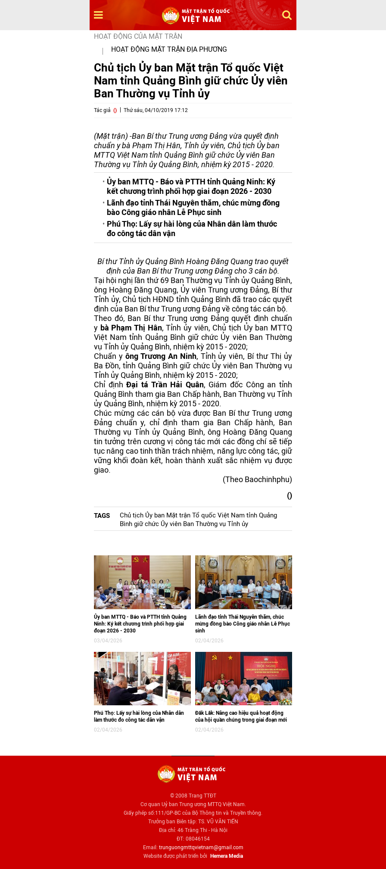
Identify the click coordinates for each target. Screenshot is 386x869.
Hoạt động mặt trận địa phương (169, 49)
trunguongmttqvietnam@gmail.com (201, 847)
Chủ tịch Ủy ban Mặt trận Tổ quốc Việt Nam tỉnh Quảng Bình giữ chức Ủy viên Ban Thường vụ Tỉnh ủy (198, 519)
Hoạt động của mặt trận (138, 36)
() (115, 110)
